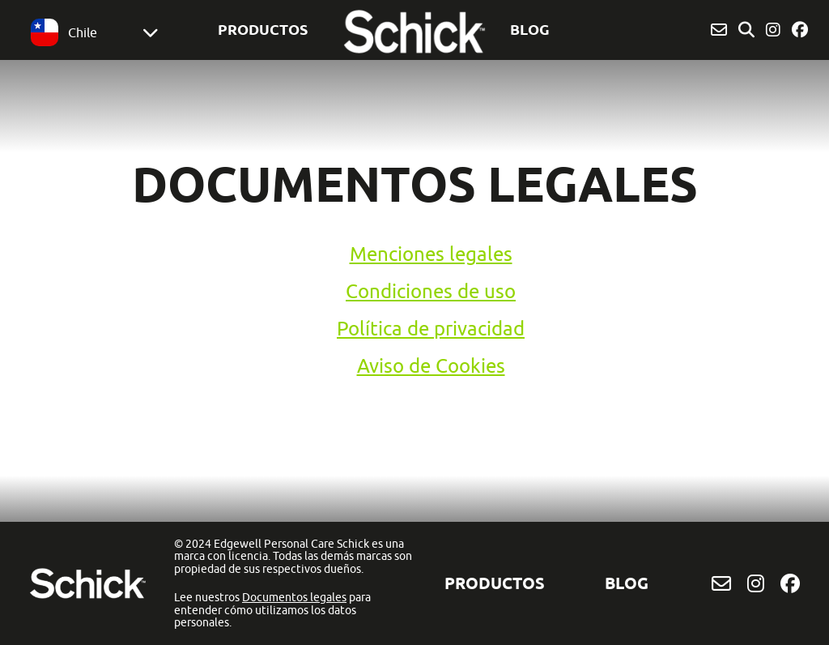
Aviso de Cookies (431, 365)
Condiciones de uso (431, 291)
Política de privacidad (431, 328)
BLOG (530, 29)
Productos (263, 29)
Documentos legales (294, 597)
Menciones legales (431, 253)
